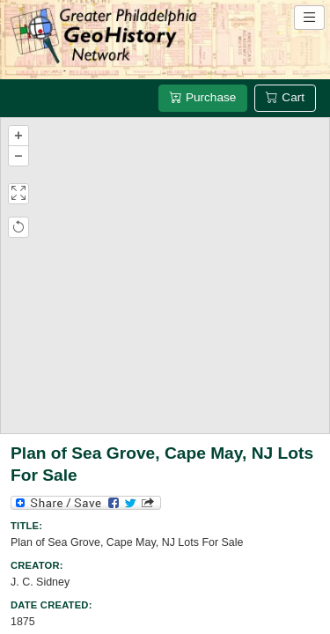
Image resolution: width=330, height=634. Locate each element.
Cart (285, 97)
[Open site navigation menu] (309, 17)
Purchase (203, 97)
